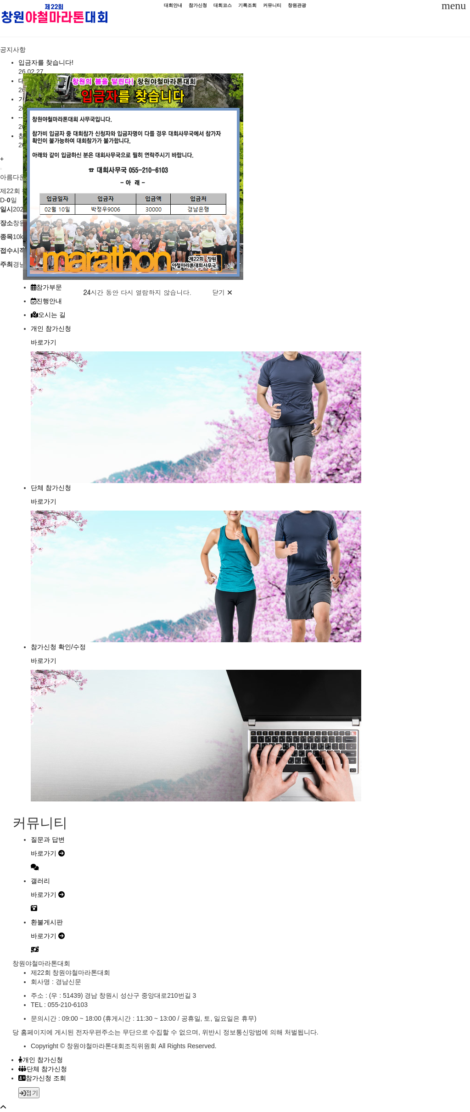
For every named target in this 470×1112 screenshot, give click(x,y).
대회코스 (222, 5)
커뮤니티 (272, 5)
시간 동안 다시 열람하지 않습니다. (137, 292)
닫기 (222, 292)
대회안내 (173, 5)
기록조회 (247, 5)
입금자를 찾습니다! (45, 62)
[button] (224, 1103)
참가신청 (198, 5)
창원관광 (297, 5)
